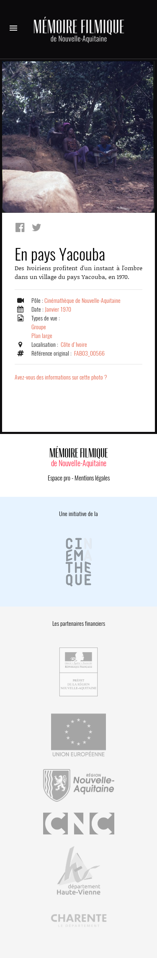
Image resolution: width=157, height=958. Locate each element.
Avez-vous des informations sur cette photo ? (61, 377)
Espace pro (59, 478)
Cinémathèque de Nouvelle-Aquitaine (82, 301)
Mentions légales (92, 478)
